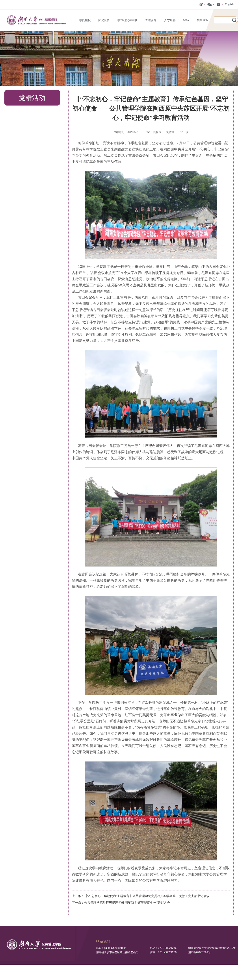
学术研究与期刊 (127, 20)
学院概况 (85, 20)
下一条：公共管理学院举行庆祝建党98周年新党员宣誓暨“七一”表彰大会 (121, 902)
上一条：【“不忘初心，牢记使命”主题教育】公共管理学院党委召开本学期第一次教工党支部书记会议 (141, 896)
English (229, 4)
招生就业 (202, 20)
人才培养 (170, 20)
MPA (186, 20)
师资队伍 (104, 20)
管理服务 (150, 20)
